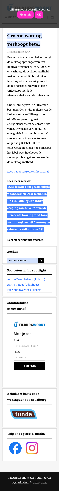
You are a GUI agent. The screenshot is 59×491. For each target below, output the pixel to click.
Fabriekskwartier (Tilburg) (24, 289)
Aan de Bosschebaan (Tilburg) (26, 279)
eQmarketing (20, 482)
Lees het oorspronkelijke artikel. (28, 171)
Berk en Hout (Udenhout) (23, 284)
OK (39, 14)
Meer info (25, 14)
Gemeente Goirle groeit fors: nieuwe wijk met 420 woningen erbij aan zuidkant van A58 (28, 222)
